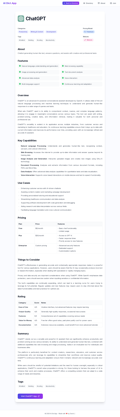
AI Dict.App (10, 3)
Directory (88, 3)
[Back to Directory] (70, 3)
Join (113, 3)
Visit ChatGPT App (30, 396)
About (101, 3)
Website (88, 40)
